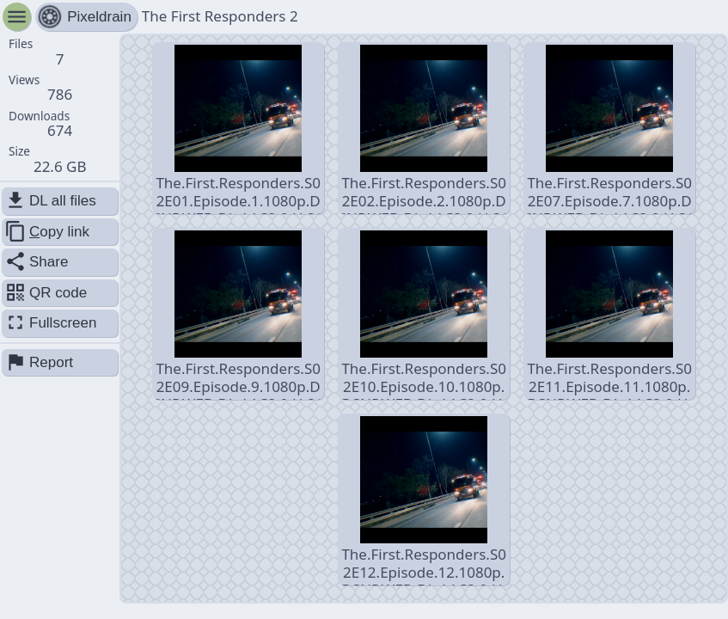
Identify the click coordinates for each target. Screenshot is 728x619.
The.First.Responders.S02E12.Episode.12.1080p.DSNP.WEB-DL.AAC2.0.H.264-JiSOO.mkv (423, 500)
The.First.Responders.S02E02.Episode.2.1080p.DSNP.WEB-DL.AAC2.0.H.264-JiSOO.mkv (424, 129)
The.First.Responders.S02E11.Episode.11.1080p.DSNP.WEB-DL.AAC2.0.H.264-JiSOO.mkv (609, 315)
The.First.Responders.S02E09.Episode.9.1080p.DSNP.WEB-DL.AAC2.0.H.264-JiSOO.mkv (238, 315)
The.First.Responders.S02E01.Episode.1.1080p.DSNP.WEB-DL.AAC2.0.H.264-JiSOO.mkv (238, 129)
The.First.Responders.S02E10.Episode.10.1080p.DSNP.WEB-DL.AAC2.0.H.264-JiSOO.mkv (423, 315)
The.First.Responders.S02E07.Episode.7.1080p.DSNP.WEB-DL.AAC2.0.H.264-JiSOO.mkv (609, 129)
